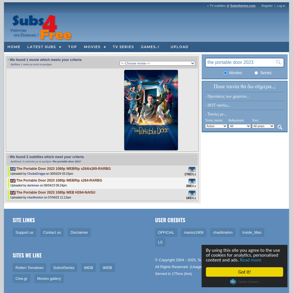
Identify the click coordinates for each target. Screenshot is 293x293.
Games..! (150, 47)
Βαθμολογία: (236, 120)
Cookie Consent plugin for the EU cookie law (245, 282)
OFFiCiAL (166, 232)
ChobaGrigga (36, 173)
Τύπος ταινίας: (214, 120)
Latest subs (41, 47)
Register (267, 5)
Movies (92, 47)
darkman (33, 185)
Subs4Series (63, 268)
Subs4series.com (243, 5)
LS (160, 242)
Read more (251, 260)
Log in (281, 5)
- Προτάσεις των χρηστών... (227, 96)
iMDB (88, 268)
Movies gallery (49, 278)
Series (263, 72)
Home (13, 47)
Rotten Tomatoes (29, 268)
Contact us (52, 232)
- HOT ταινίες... (218, 105)
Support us (24, 232)
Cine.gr (21, 278)
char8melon (35, 197)
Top (72, 47)
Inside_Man (252, 232)
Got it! (245, 272)
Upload (180, 47)
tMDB (107, 268)
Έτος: (255, 120)
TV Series (123, 47)
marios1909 (193, 232)
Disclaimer (79, 232)
